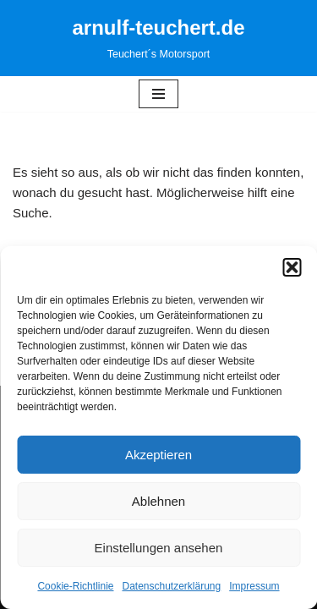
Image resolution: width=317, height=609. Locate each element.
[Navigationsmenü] (158, 94)
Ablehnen (158, 501)
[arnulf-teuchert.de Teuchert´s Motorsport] (158, 38)
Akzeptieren (158, 454)
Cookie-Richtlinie (75, 586)
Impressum (254, 586)
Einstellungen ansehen (159, 547)
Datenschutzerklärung (171, 586)
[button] (291, 267)
